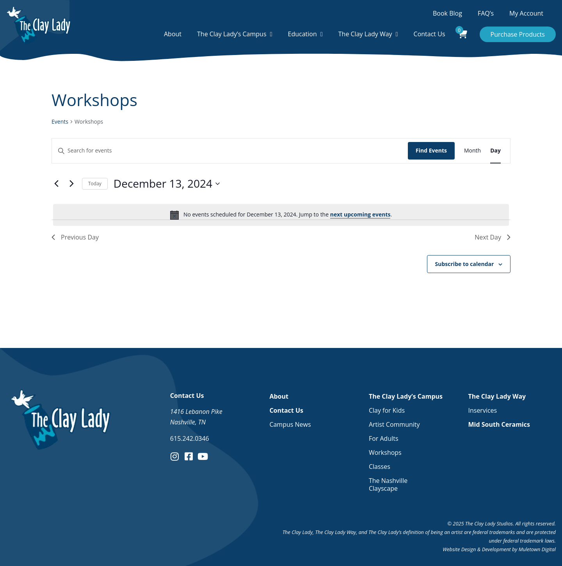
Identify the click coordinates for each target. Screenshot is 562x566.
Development (496, 549)
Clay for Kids (387, 410)
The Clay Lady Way (365, 34)
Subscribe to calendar (464, 264)
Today (94, 183)
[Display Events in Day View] (495, 150)
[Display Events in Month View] (472, 150)
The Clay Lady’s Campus (232, 34)
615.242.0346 (189, 438)
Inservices (482, 410)
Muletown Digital (537, 549)
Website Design (459, 549)
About (172, 34)
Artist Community (394, 424)
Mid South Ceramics (499, 424)
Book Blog (447, 13)
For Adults (383, 438)
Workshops (385, 452)
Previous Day (75, 237)
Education (302, 34)
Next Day (492, 237)
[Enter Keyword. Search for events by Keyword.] (230, 150)
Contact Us (429, 34)
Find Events (431, 150)
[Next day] (71, 183)
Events (60, 121)
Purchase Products (518, 34)
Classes (379, 466)
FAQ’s (486, 13)
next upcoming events (360, 214)
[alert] (281, 215)
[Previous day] (56, 183)
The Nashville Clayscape (388, 484)
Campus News (290, 424)
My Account (526, 13)
